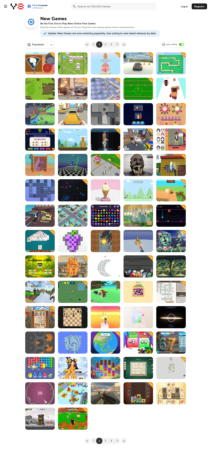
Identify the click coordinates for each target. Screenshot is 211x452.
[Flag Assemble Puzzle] (138, 292)
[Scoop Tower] (105, 190)
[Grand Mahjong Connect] (138, 368)
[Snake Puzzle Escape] (171, 368)
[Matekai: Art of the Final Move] (72, 317)
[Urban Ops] (105, 393)
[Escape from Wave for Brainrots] (105, 292)
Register (199, 6)
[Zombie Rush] (72, 292)
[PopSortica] (105, 368)
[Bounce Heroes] (105, 241)
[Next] (125, 44)
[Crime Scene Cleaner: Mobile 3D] (138, 140)
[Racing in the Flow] (72, 114)
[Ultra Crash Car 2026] (138, 63)
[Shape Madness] (171, 63)
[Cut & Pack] (40, 165)
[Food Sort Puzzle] (171, 114)
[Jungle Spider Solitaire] (138, 216)
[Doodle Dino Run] (138, 190)
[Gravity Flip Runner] (171, 216)
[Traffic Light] (72, 216)
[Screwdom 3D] (105, 63)
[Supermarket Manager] (105, 89)
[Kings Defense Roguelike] (72, 63)
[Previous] (86, 44)
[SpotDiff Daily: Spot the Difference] (171, 266)
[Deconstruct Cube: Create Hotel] (72, 266)
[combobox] (40, 44)
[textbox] (40, 44)
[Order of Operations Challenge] (40, 140)
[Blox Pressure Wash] (171, 165)
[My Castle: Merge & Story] (40, 317)
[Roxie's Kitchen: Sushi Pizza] (40, 63)
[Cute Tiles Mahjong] (171, 393)
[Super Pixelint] (72, 241)
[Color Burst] (40, 368)
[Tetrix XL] (138, 393)
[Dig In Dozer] (40, 216)
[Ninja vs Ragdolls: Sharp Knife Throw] (138, 241)
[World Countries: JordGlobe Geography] (105, 343)
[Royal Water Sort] (138, 114)
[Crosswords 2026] (40, 190)
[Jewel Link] (105, 216)
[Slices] (40, 343)
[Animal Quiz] (40, 266)
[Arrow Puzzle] (105, 266)
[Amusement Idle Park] (105, 165)
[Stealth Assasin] (105, 114)
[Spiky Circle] (40, 393)
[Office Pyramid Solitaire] (40, 241)
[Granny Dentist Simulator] (138, 165)
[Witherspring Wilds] (40, 89)
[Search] (74, 6)
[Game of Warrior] (40, 114)
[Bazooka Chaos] (40, 419)
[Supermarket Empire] (72, 393)
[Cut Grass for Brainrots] (72, 419)
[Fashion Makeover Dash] (171, 140)
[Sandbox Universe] (171, 317)
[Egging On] (171, 190)
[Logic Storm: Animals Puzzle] (138, 317)
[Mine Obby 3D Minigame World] (105, 317)
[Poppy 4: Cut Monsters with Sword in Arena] (72, 165)
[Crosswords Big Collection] (171, 292)
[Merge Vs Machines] (72, 368)
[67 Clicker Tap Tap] (171, 343)
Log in (184, 6)
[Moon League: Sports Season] (171, 241)
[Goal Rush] (138, 89)
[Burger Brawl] (171, 89)
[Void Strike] (72, 190)
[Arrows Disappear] (72, 343)
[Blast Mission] (72, 140)
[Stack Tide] (105, 140)
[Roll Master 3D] (138, 343)
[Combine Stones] (138, 266)
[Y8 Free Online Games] (17, 6)
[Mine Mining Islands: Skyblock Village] (40, 292)
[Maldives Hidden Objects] (72, 89)
